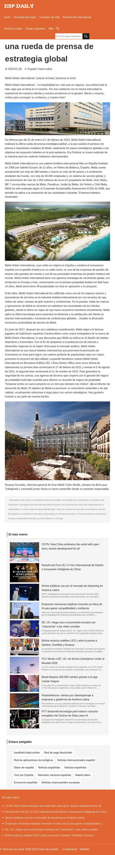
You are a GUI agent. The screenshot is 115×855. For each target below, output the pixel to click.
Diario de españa (24, 767)
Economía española (25, 782)
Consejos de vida (49, 17)
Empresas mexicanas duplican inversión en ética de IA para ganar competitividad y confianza (52, 824)
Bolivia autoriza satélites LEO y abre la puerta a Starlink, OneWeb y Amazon (48, 835)
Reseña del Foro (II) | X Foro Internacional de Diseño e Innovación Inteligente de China (54, 811)
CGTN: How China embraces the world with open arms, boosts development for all (51, 805)
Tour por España (23, 775)
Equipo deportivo (35, 28)
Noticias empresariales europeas (60, 782)
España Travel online (40, 69)
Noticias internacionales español (76, 760)
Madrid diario (82, 775)
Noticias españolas (49, 767)
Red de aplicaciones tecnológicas (33, 760)
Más (51, 28)
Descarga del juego (24, 17)
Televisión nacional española (54, 775)
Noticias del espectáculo (77, 17)
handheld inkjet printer (27, 752)
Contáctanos (70, 849)
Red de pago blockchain (58, 752)
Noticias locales (13, 28)
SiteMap (84, 849)
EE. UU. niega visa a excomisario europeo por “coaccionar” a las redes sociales (50, 829)
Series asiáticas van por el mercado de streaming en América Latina (43, 817)
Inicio (7, 17)
